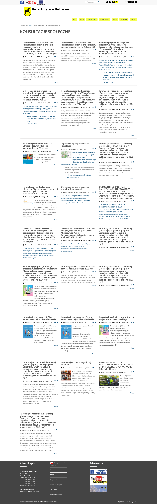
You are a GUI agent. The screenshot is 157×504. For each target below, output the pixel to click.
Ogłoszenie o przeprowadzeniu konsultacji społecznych (75, 188)
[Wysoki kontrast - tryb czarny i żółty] (113, 2)
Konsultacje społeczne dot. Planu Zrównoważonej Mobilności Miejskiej (39, 318)
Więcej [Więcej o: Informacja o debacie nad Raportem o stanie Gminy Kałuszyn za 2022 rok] (94, 285)
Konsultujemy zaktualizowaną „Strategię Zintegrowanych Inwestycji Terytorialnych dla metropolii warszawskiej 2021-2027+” (40, 190)
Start (30, 25)
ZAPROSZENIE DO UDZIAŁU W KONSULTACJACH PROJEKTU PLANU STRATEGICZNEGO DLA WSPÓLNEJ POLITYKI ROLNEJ (116, 365)
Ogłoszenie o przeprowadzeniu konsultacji (75, 144)
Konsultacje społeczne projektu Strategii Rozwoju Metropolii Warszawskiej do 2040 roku (37, 145)
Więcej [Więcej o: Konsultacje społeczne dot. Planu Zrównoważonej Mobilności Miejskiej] (56, 345)
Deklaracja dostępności (56, 485)
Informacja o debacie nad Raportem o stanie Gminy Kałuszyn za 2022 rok (78, 267)
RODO (52, 475)
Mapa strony (53, 489)
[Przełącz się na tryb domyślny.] (107, 2)
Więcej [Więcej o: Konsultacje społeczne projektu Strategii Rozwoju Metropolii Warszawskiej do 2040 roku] (56, 165)
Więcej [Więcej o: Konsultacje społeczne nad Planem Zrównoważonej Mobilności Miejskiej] (94, 354)
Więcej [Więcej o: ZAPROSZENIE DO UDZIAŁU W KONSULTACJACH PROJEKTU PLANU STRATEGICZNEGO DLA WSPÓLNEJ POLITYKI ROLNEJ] (132, 393)
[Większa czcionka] (136, 2)
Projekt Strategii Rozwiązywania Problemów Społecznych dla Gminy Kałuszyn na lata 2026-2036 (41, 119)
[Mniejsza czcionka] (129, 2)
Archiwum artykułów (56, 494)
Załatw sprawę (54, 470)
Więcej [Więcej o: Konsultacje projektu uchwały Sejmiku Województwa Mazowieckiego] (132, 348)
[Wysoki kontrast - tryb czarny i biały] (110, 2)
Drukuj (55, 56)
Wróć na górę (131, 502)
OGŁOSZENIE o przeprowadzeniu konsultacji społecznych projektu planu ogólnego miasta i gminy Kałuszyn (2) (78, 44)
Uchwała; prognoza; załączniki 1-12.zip (78, 175)
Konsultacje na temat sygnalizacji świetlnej (76, 363)
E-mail (57, 56)
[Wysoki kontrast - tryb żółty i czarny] (116, 2)
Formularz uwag (108, 82)
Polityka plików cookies (56, 480)
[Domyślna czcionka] (132, 2)
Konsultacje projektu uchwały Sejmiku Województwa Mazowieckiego (116, 318)
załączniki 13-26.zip (72, 177)
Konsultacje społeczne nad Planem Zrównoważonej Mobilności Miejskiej (77, 318)
